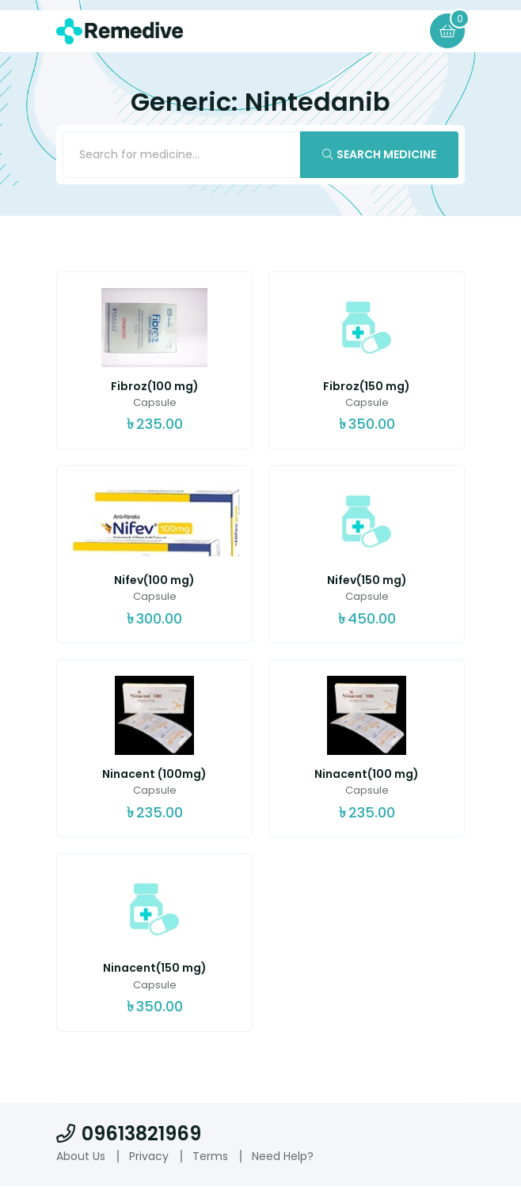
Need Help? (283, 1157)
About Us (80, 1157)
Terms (210, 1157)
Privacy (149, 1157)
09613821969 (128, 1134)
